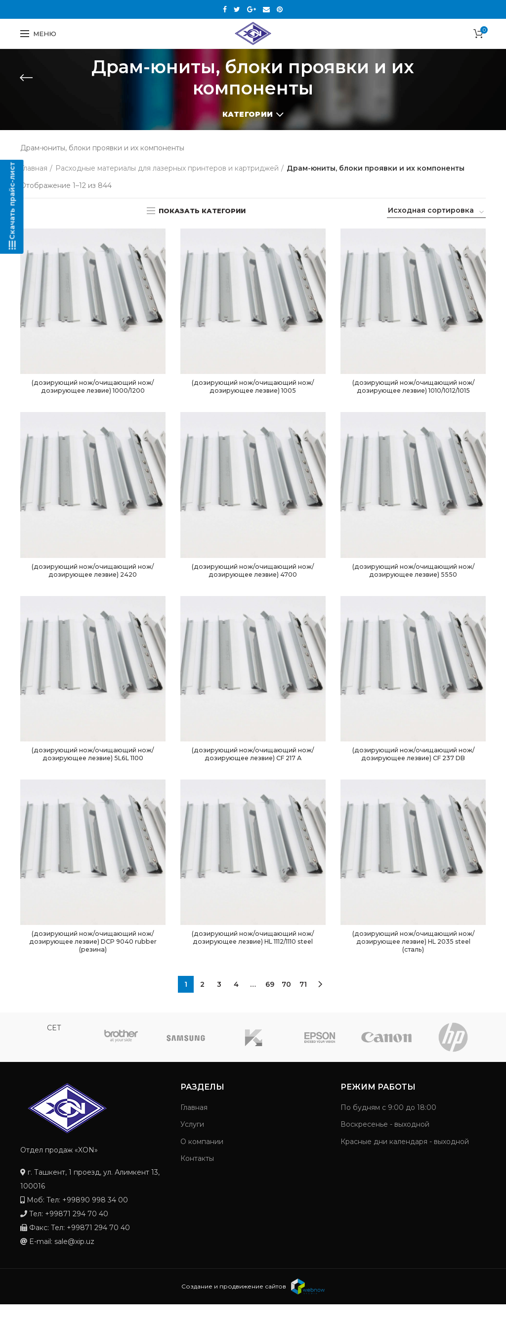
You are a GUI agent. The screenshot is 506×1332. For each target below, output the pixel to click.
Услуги (192, 1152)
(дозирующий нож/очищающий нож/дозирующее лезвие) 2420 (93, 583)
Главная (33, 168)
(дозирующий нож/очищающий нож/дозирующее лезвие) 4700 (253, 583)
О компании (201, 1169)
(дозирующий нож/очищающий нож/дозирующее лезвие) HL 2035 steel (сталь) (413, 968)
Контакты (197, 1186)
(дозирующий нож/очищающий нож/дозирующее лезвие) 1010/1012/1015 (413, 392)
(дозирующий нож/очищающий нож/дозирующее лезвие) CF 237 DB (413, 773)
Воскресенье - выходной (384, 1152)
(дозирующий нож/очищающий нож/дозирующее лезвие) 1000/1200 (93, 392)
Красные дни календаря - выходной (404, 1169)
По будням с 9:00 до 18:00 (388, 1135)
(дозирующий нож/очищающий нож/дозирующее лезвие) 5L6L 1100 (92, 769)
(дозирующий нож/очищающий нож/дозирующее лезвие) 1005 (253, 388)
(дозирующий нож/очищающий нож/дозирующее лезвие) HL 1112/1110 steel (253, 968)
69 (269, 1012)
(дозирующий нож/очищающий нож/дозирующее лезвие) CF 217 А (253, 769)
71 (303, 1012)
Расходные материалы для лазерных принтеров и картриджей (167, 168)
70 (286, 1012)
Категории (247, 114)
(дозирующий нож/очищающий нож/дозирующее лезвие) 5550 (413, 583)
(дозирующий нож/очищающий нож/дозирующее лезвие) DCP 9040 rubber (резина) (93, 968)
